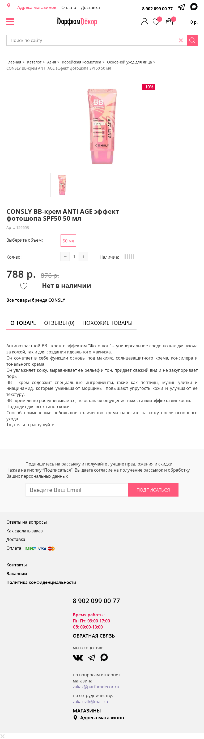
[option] (102, 126)
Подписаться (153, 490)
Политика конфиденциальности (41, 582)
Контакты (16, 565)
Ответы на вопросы (26, 522)
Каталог (34, 62)
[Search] (192, 40)
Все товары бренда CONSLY (35, 300)
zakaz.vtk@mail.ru (90, 701)
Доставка (90, 7)
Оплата (68, 7)
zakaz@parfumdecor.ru (96, 687)
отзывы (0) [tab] (59, 322)
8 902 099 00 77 (157, 9)
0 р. (184, 20)
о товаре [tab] (23, 322)
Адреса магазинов (37, 7)
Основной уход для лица (129, 62)
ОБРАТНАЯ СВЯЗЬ (94, 636)
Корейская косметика (81, 62)
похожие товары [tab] (107, 322)
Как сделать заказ (24, 531)
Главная (13, 62)
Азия (51, 62)
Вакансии (16, 573)
